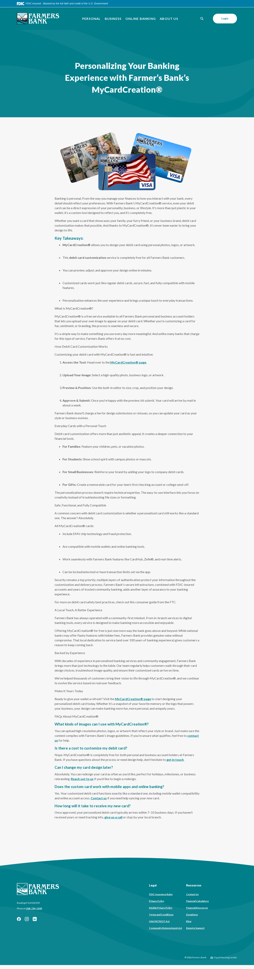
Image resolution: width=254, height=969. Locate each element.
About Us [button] (169, 18)
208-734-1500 (34, 908)
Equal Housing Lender (225, 957)
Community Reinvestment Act (165, 928)
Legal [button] (153, 885)
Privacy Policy (156, 901)
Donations (192, 914)
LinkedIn (35, 919)
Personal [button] (91, 18)
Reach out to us (82, 779)
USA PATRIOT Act (159, 921)
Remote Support (195, 928)
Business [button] (113, 18)
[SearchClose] (202, 18)
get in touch (175, 759)
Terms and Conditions (161, 914)
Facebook (19, 919)
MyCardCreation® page (128, 362)
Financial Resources (197, 907)
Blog (188, 921)
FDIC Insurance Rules (161, 894)
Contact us (99, 798)
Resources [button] (193, 885)
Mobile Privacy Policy (160, 907)
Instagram (27, 919)
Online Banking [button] (140, 18)
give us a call (113, 817)
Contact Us (192, 894)
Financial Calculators (197, 901)
